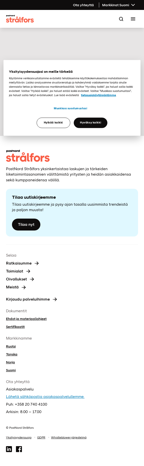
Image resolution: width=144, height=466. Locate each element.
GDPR (41, 437)
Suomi (11, 370)
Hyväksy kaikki (90, 122)
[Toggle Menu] (133, 19)
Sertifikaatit (15, 327)
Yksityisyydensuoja (18, 437)
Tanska (11, 354)
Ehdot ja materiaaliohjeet (26, 319)
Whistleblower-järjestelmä (68, 437)
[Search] (121, 19)
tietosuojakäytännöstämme (98, 95)
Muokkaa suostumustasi (70, 108)
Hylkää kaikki (53, 122)
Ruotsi (11, 346)
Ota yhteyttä (83, 5)
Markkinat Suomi (119, 5)
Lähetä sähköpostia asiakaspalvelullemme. (45, 396)
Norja (10, 362)
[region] (71, 98)
